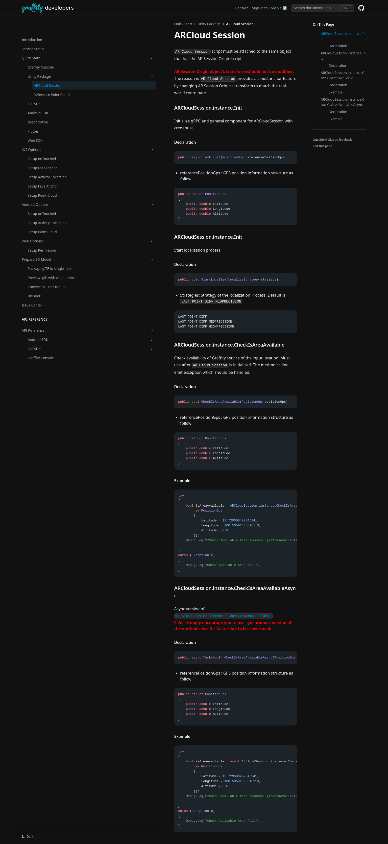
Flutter (33, 115)
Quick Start (46, 42)
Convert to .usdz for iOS (47, 276)
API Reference (46, 319)
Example (335, 92)
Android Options (46, 188)
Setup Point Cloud (42, 179)
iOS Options (46, 133)
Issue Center (32, 294)
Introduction (32, 24)
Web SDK (35, 124)
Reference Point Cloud (52, 78)
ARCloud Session (48, 69)
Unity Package (49, 60)
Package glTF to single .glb (49, 252)
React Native (38, 106)
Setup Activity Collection (47, 161)
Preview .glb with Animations (41, 264)
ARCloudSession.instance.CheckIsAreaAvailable (342, 75)
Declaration (338, 46)
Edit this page (322, 146)
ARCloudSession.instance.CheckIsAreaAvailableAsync (342, 102)
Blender (34, 285)
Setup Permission (42, 234)
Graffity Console (41, 51)
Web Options (46, 225)
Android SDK (38, 97)
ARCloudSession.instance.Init (343, 36)
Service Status (33, 33)
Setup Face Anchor (43, 170)
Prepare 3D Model (46, 243)
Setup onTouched (42, 143)
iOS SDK (34, 88)
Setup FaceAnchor (42, 152)
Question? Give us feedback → (334, 140)
